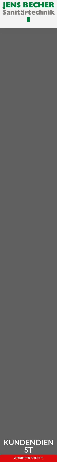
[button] (28, 19)
